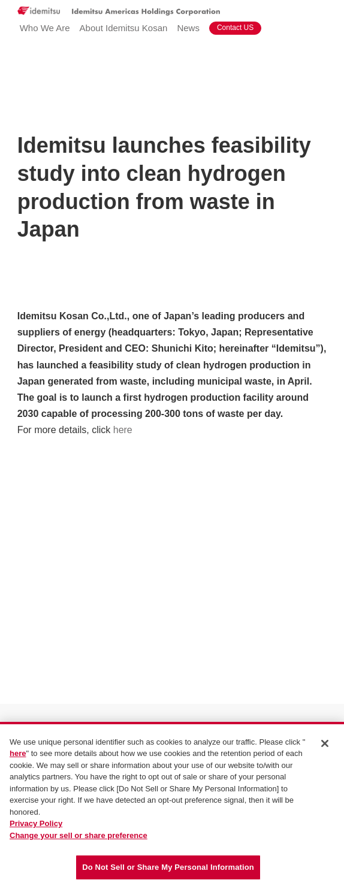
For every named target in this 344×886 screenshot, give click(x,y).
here (122, 430)
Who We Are (45, 28)
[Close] (325, 743)
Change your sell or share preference (78, 835)
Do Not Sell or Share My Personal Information (168, 867)
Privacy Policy (36, 824)
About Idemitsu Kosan (124, 28)
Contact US (235, 27)
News (188, 28)
